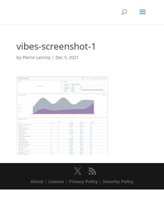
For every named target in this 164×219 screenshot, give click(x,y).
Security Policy (118, 181)
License (56, 181)
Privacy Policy (83, 181)
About (37, 181)
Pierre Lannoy (37, 57)
